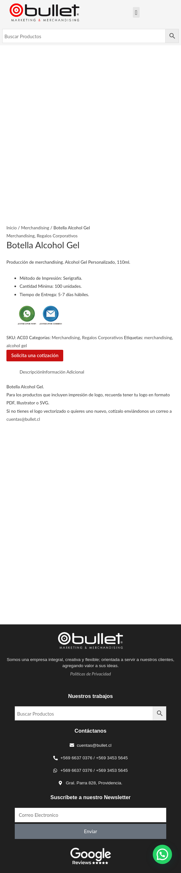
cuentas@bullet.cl (23, 419)
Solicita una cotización (34, 355)
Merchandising (35, 227)
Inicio (11, 227)
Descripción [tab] (31, 372)
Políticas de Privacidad (90, 673)
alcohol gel (16, 345)
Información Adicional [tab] (63, 372)
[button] (162, 854)
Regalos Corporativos (57, 235)
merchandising (158, 337)
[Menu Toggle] (136, 12)
